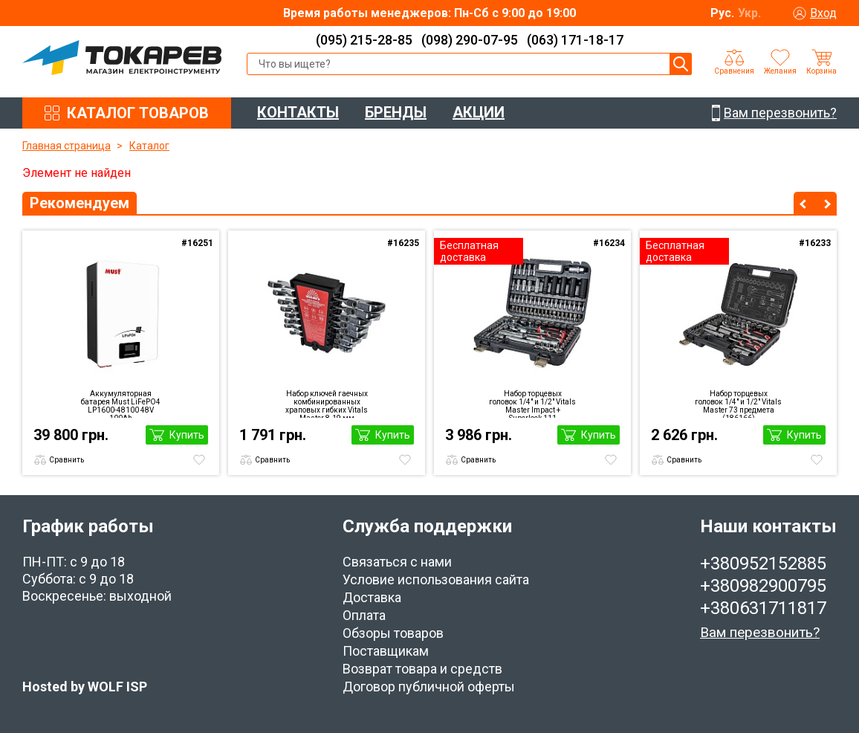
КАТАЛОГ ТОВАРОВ (138, 113)
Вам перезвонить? (760, 632)
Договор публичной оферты (429, 686)
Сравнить (66, 460)
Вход (823, 13)
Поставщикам (386, 651)
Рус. (722, 13)
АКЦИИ (479, 112)
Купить (186, 435)
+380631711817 (763, 608)
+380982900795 (763, 585)
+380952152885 (763, 563)
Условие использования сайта (436, 579)
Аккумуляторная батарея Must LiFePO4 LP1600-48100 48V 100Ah (121, 404)
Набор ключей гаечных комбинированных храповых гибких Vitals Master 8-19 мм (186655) (326, 404)
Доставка (372, 597)
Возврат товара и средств (422, 669)
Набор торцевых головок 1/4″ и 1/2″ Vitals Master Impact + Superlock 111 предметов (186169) (532, 404)
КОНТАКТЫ (298, 112)
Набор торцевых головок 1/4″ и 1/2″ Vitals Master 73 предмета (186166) (738, 404)
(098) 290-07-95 (469, 40)
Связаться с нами (397, 561)
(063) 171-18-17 (575, 40)
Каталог (149, 146)
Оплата (364, 615)
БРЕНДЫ (396, 112)
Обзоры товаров (393, 633)
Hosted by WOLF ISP (84, 686)
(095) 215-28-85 (364, 40)
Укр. (749, 13)
